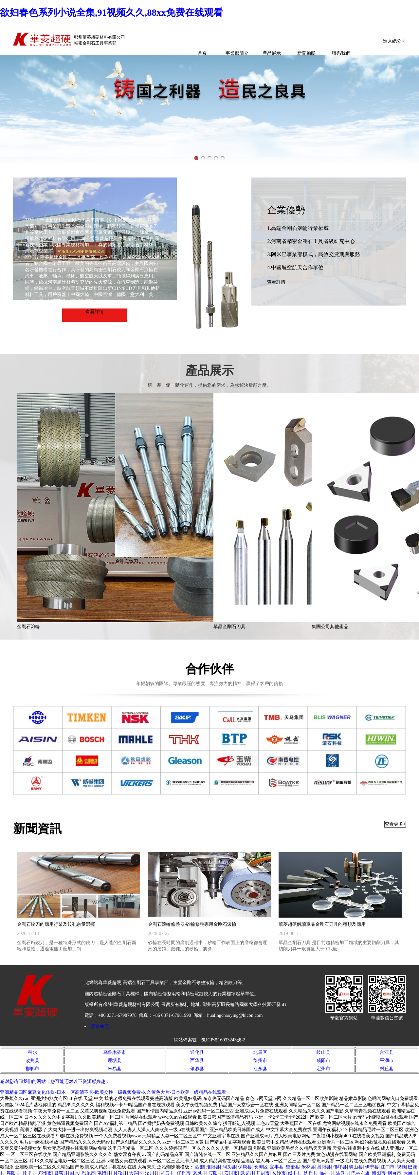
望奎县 (293, 1166)
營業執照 (100, 1026)
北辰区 (260, 1052)
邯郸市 (32, 1068)
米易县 (114, 1068)
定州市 (323, 1068)
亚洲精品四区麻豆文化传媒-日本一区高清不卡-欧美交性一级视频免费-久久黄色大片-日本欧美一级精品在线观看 (113, 1092)
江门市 (387, 1166)
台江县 (386, 1052)
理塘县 (114, 1060)
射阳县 (324, 1166)
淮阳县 (213, 1166)
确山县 (356, 1166)
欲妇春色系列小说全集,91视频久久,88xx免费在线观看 (111, 12)
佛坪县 (340, 1166)
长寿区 (261, 1166)
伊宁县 (372, 1166)
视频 (401, 1166)
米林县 (308, 1166)
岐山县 (323, 1052)
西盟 (199, 1166)
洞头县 (229, 1166)
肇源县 (197, 1068)
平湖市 (386, 1060)
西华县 (197, 1060)
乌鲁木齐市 (114, 1052)
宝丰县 (276, 1166)
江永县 (260, 1068)
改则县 (32, 1060)
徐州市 (260, 1060)
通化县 (197, 1052)
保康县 (245, 1166)
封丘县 (386, 1068)
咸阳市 (323, 1060)
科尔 (32, 1052)
